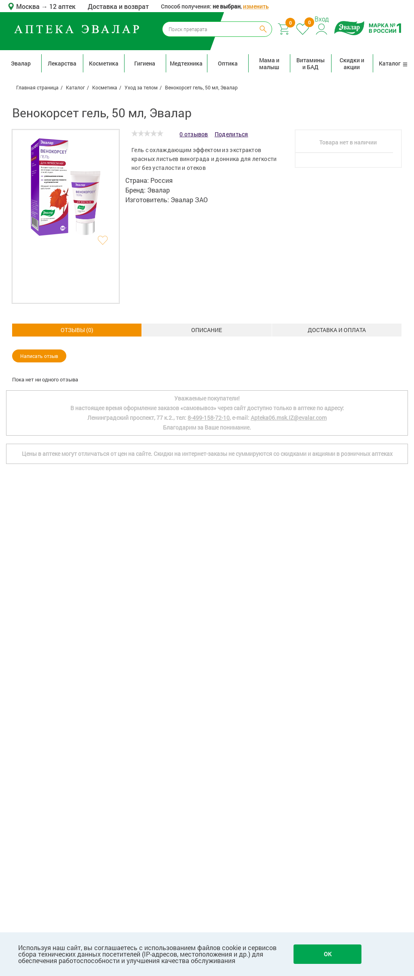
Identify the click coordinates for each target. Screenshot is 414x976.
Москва (28, 6)
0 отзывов (194, 134)
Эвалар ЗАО (189, 199)
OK (328, 954)
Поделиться (231, 134)
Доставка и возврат (118, 6)
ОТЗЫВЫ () (336, 330)
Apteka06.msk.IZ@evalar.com (289, 606)
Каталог (393, 63)
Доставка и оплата (206, 330)
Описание (76, 330)
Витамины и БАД (310, 63)
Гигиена (144, 63)
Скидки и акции (352, 63)
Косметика (103, 63)
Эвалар (21, 63)
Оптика (228, 63)
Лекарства (62, 63)
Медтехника (186, 63)
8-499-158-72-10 (209, 606)
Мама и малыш (269, 63)
